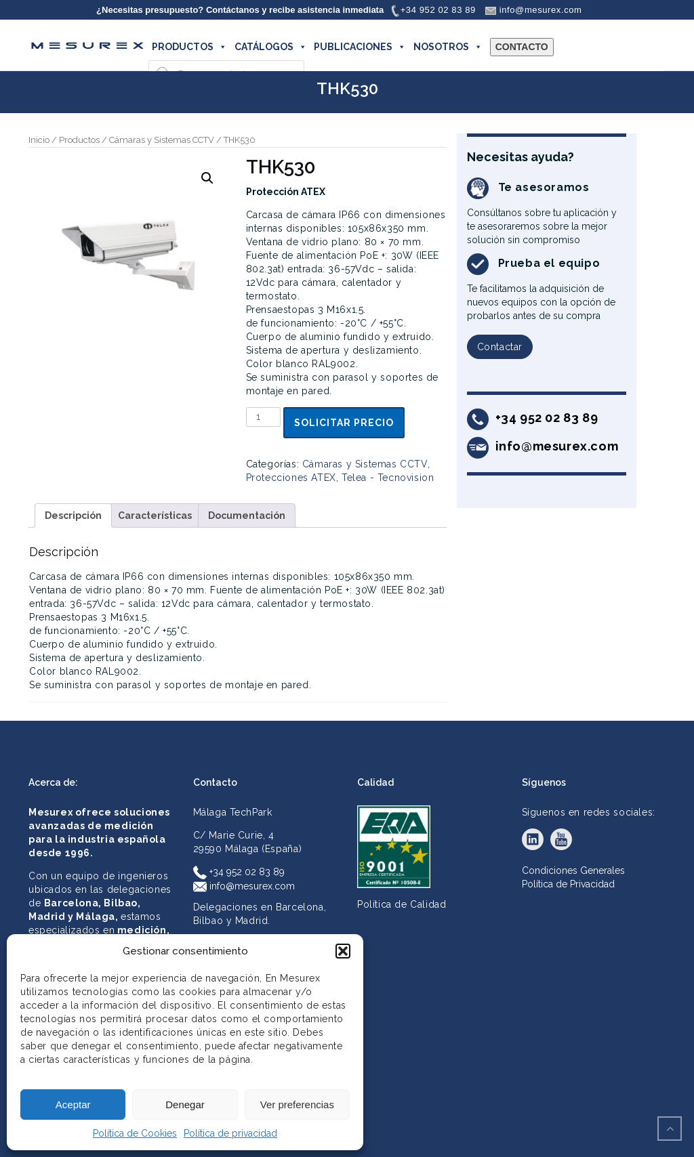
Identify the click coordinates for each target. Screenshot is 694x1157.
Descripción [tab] (73, 515)
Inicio (38, 140)
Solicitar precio (344, 422)
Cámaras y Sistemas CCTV (161, 140)
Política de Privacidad (568, 884)
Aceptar (73, 1104)
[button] (343, 951)
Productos (79, 140)
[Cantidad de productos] (263, 417)
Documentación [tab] (246, 515)
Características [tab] (155, 515)
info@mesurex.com (244, 886)
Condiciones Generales (573, 870)
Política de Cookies (135, 1133)
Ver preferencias (297, 1104)
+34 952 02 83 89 (239, 871)
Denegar (185, 1104)
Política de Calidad (401, 904)
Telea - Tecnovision (388, 477)
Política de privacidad (230, 1133)
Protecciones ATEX (291, 477)
